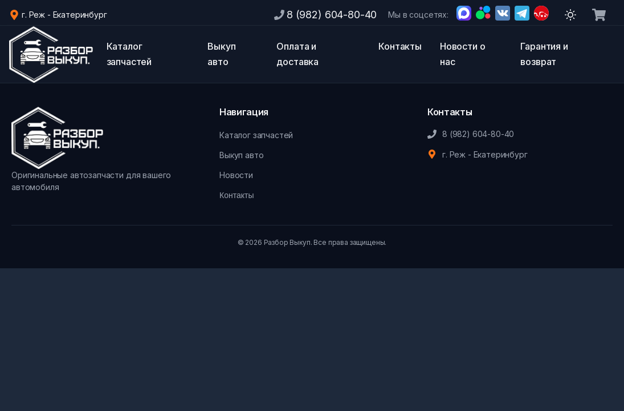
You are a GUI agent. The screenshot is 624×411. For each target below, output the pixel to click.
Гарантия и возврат (544, 54)
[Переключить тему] (570, 15)
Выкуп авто (221, 54)
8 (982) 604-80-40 (332, 15)
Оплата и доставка (297, 54)
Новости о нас (463, 54)
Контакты (400, 46)
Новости (236, 175)
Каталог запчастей (129, 54)
